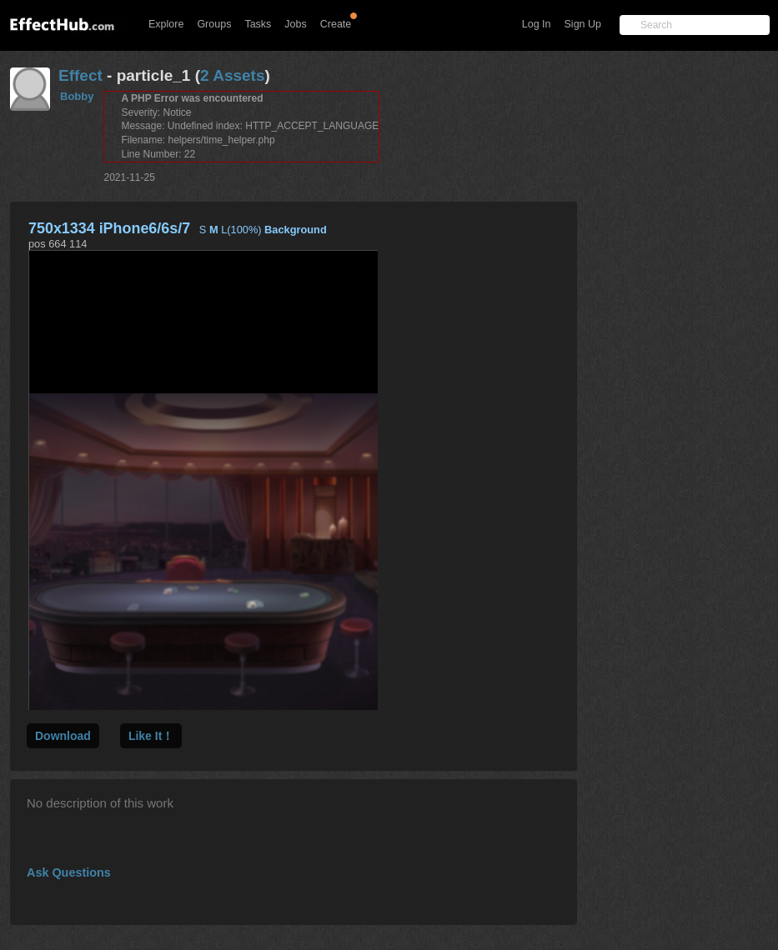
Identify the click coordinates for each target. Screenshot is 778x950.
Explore (165, 24)
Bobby (76, 96)
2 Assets (232, 75)
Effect (80, 75)
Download (63, 735)
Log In (536, 24)
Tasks (257, 24)
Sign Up (583, 24)
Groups (214, 24)
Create (336, 24)
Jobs (295, 24)
